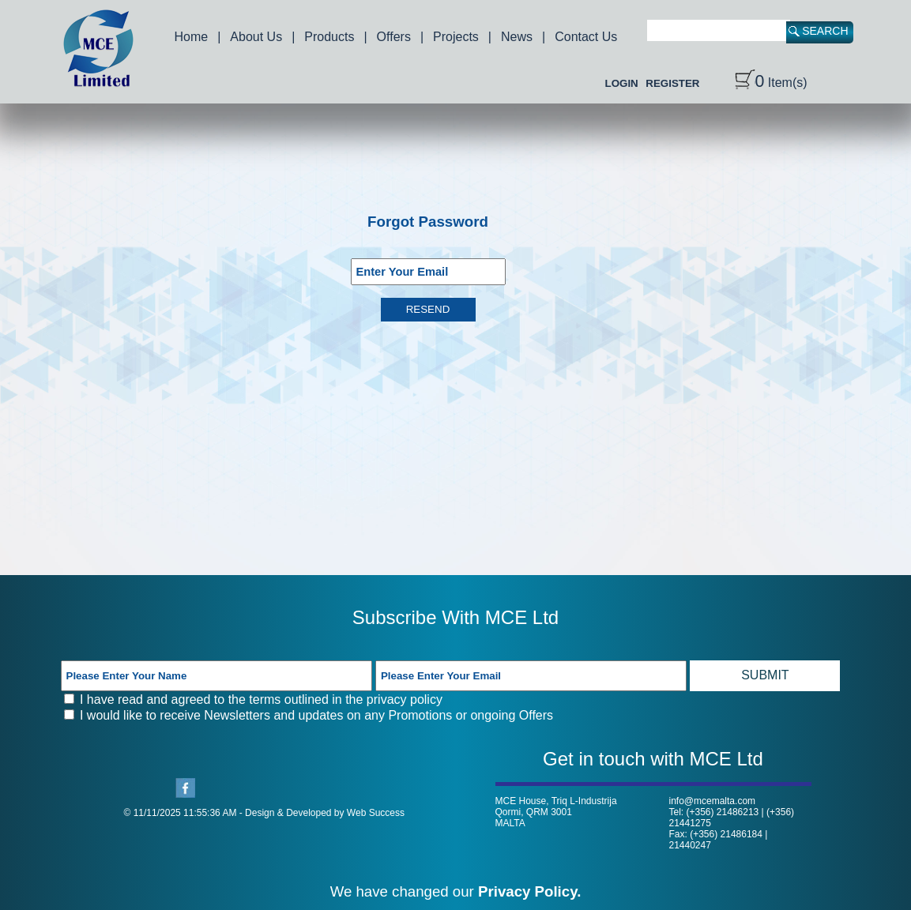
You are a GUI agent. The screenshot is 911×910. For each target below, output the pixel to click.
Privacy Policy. (529, 891)
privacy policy (404, 699)
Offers (394, 36)
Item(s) (771, 82)
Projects (456, 36)
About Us (256, 36)
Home (192, 36)
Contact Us (586, 36)
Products (329, 36)
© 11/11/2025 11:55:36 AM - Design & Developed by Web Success (264, 812)
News (517, 36)
